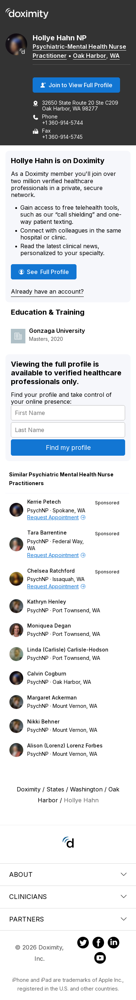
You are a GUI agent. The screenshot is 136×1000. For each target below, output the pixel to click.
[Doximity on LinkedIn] (113, 943)
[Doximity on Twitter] (83, 943)
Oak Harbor (89, 55)
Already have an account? (47, 291)
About (68, 874)
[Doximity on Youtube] (100, 959)
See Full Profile (47, 271)
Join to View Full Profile (76, 85)
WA (115, 55)
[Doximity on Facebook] (98, 943)
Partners (68, 919)
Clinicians (68, 896)
